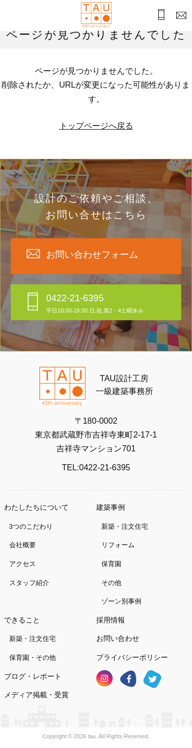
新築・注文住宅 (124, 526)
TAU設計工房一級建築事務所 (124, 385)
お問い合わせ (117, 638)
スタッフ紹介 (29, 583)
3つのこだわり (31, 526)
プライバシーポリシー (132, 657)
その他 (111, 583)
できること (22, 620)
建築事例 (110, 507)
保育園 (111, 564)
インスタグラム (104, 678)
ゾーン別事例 (121, 601)
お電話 (157, 16)
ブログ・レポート (32, 676)
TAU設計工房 (96, 15)
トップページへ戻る (96, 125)
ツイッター (152, 679)
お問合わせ (179, 16)
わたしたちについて (36, 507)
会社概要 (22, 545)
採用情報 (110, 620)
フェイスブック (128, 678)
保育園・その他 (32, 657)
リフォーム (118, 545)
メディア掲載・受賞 (36, 695)
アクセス (22, 564)
